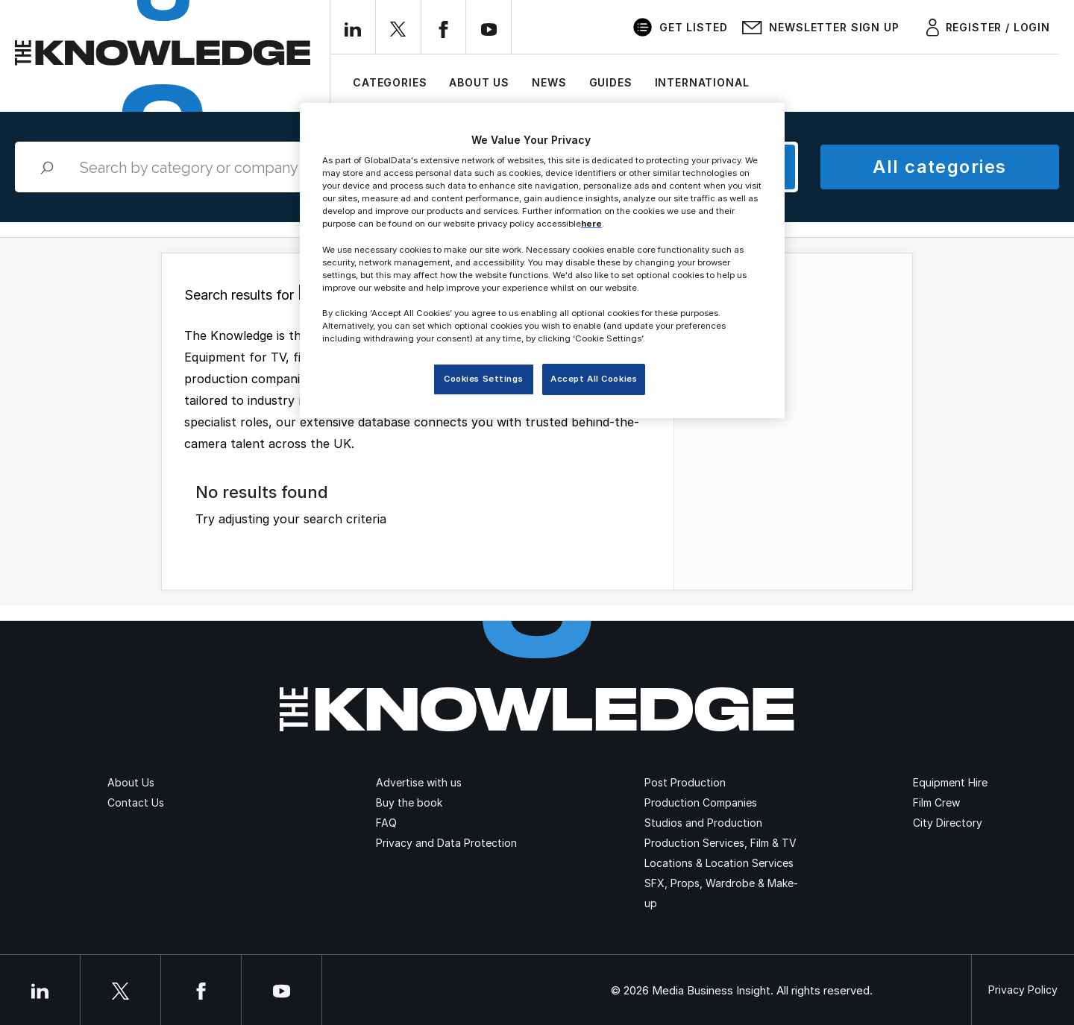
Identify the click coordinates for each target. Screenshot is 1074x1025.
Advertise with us (419, 782)
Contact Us (135, 802)
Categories (390, 82)
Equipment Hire (950, 782)
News (549, 82)
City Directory (947, 822)
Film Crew (936, 802)
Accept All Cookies (593, 378)
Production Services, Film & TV (720, 842)
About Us (479, 82)
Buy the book (409, 802)
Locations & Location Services (719, 863)
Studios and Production (703, 822)
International (702, 82)
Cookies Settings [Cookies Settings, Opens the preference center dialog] (483, 378)
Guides (610, 82)
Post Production (685, 782)
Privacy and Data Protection (446, 842)
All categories (939, 166)
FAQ (386, 822)
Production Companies (700, 802)
